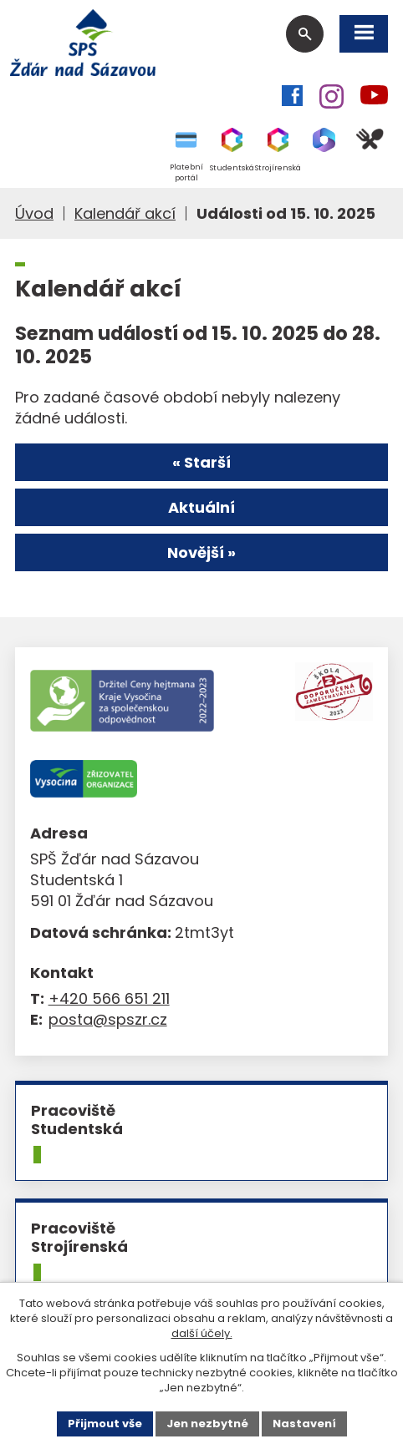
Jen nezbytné (207, 1423)
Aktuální (201, 507)
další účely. (201, 1333)
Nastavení (304, 1423)
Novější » (201, 552)
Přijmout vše (105, 1423)
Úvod (34, 213)
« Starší (201, 462)
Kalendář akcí (125, 213)
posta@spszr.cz (107, 1019)
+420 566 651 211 (109, 998)
